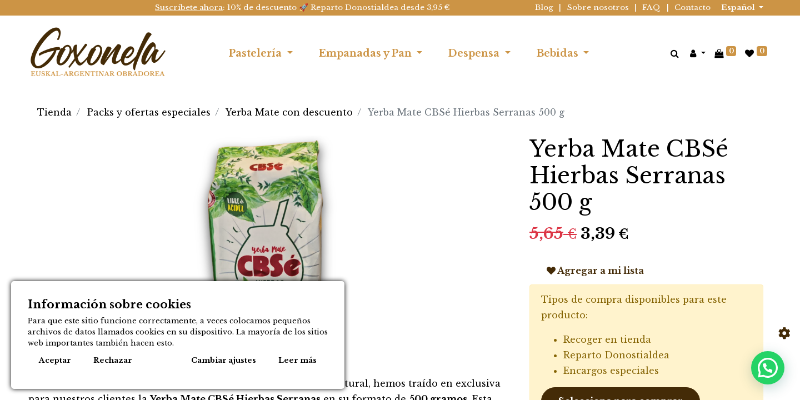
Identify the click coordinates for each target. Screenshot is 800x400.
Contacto (692, 7)
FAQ (651, 7)
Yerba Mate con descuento (289, 112)
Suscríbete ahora (189, 7)
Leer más (297, 360)
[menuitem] (615, 53)
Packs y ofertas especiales (149, 112)
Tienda (54, 112)
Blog (544, 7)
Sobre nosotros (598, 7)
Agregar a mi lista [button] (595, 270)
